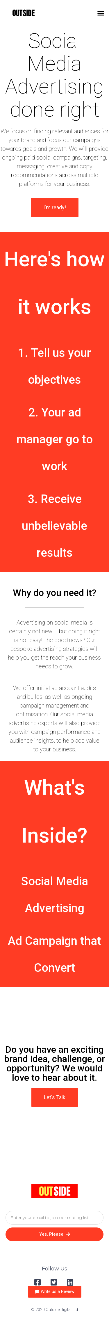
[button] (100, 13)
